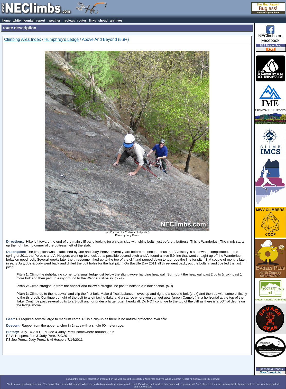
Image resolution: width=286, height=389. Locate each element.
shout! (103, 20)
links (92, 20)
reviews (69, 20)
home (6, 20)
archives (116, 20)
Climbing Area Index (22, 39)
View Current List (270, 372)
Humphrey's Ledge (61, 39)
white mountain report (29, 20)
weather (54, 20)
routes (82, 20)
